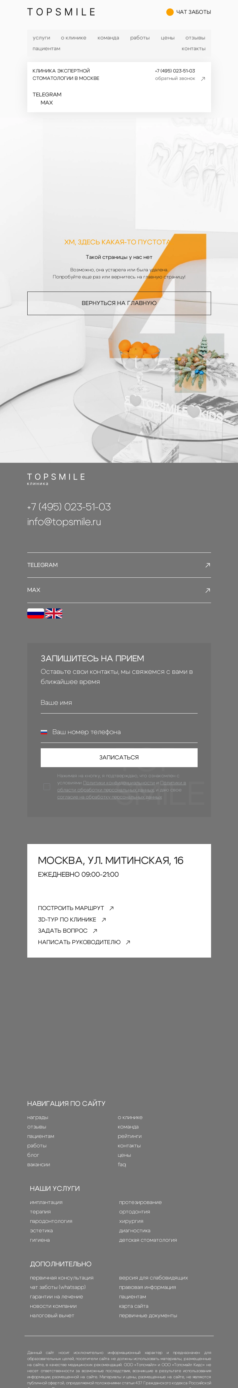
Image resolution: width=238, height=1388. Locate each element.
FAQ (122, 1168)
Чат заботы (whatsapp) (58, 1291)
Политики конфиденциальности (119, 785)
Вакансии (38, 1168)
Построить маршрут (78, 910)
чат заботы (188, 13)
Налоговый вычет (52, 1319)
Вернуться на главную (119, 303)
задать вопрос (70, 934)
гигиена (40, 1243)
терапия (40, 1215)
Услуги (41, 37)
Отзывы (195, 37)
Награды (37, 1121)
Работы (140, 37)
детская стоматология (148, 1243)
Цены (168, 37)
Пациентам (46, 48)
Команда (108, 37)
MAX (47, 102)
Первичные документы (148, 1319)
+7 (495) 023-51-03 (175, 71)
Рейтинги (130, 1140)
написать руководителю (87, 946)
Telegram (47, 94)
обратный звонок (180, 78)
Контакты (194, 48)
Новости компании (53, 1309)
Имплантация (46, 1206)
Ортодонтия (134, 1215)
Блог (33, 1158)
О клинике (74, 37)
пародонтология (51, 1225)
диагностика (134, 1234)
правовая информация (147, 1291)
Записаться (119, 759)
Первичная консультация (62, 1281)
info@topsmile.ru (64, 522)
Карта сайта (133, 1309)
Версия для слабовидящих (153, 1281)
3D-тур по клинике (73, 922)
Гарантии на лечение (56, 1300)
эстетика (41, 1234)
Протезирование (140, 1206)
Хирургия (131, 1225)
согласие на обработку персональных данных (110, 799)
